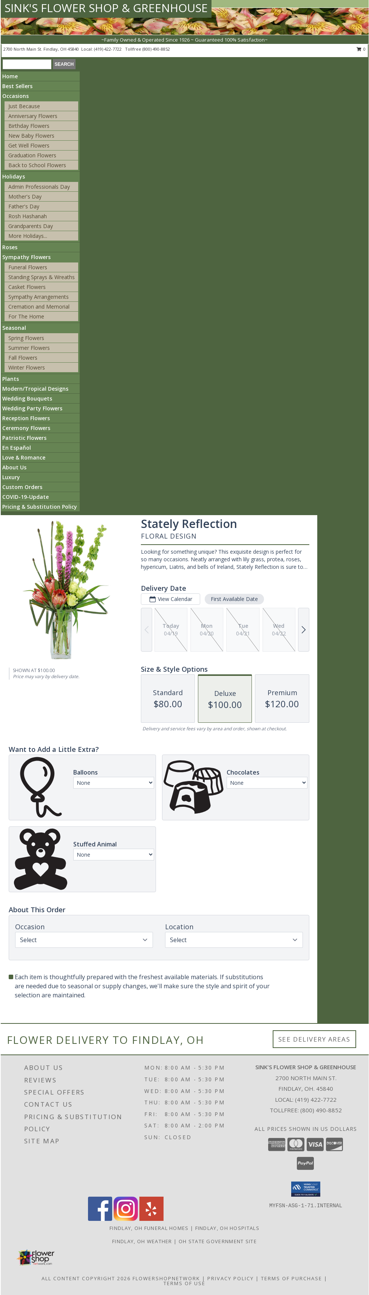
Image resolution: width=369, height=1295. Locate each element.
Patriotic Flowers (24, 437)
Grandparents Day (30, 226)
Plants (10, 378)
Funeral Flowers (27, 267)
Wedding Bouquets (27, 398)
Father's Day (23, 206)
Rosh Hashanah (27, 216)
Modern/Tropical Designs (35, 388)
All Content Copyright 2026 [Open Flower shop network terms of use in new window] (86, 1278)
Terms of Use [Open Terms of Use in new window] (184, 1283)
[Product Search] (27, 64)
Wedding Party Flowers (32, 408)
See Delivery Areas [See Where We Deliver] (314, 1039)
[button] (305, 1189)
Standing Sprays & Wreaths (41, 277)
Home (10, 76)
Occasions (15, 95)
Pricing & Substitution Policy (39, 506)
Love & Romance (23, 457)
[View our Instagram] (126, 1218)
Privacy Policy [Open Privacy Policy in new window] (230, 1278)
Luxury (11, 477)
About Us (14, 467)
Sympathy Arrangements (38, 296)
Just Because (24, 106)
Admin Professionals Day (39, 186)
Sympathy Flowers (26, 257)
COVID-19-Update (25, 496)
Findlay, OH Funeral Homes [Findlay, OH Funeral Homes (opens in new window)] (149, 1228)
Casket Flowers (27, 286)
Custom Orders (22, 487)
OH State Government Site (218, 1241)
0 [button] (361, 49)
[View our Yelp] (151, 1218)
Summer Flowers (29, 347)
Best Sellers (17, 86)
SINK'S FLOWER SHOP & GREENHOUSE (106, 7)
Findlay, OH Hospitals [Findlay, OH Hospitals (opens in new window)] (227, 1228)
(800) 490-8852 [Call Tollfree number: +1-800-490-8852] (321, 1110)
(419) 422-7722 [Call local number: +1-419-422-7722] (108, 49)
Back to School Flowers (37, 165)
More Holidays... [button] (27, 235)
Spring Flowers (26, 338)
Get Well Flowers (28, 145)
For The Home (26, 316)
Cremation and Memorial (38, 306)
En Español (16, 447)
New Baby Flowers (31, 135)
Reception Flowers (26, 418)
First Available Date (234, 598)
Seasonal (14, 327)
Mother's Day (25, 196)
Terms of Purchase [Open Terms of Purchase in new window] (291, 1278)
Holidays (13, 176)
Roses (9, 247)
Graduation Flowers (32, 155)
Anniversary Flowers (32, 116)
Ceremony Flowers (26, 428)
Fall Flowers (22, 357)
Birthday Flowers (28, 125)
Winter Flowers (26, 367)
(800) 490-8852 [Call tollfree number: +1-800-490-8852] (156, 49)
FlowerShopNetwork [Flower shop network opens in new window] (166, 1278)
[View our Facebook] (100, 1218)
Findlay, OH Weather (142, 1241)
